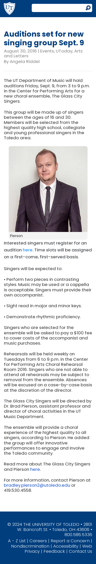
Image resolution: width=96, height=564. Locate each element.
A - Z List (17, 541)
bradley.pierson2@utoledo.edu (37, 485)
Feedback (54, 551)
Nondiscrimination (30, 546)
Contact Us (80, 551)
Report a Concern (70, 541)
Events (47, 51)
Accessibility (65, 546)
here (28, 250)
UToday (64, 51)
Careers (38, 541)
